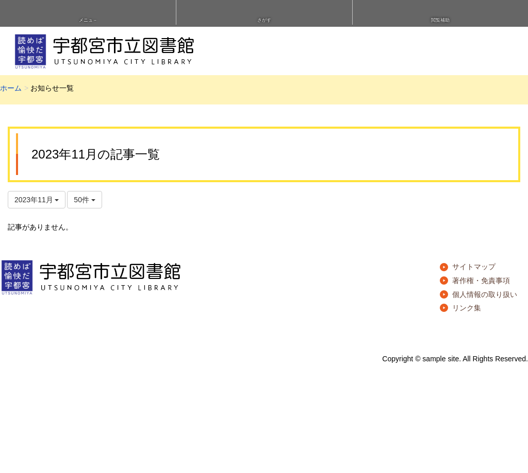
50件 (84, 200)
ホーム (11, 88)
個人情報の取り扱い (484, 294)
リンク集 (466, 308)
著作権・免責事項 (481, 280)
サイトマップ (474, 266)
